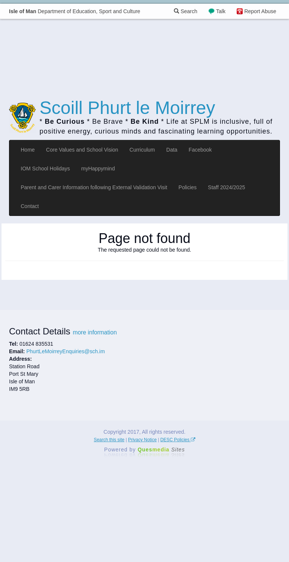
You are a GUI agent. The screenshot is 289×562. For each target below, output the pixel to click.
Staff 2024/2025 (226, 187)
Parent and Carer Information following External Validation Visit (94, 187)
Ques (161, 450)
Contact (30, 206)
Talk (220, 11)
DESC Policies (177, 439)
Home (28, 150)
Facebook (200, 150)
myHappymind (98, 169)
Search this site (109, 439)
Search (185, 11)
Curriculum (142, 150)
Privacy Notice (142, 439)
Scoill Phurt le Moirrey (127, 108)
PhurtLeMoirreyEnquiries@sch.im (65, 351)
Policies (187, 187)
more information (95, 332)
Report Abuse (260, 11)
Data (172, 150)
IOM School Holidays (45, 169)
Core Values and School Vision (82, 150)
